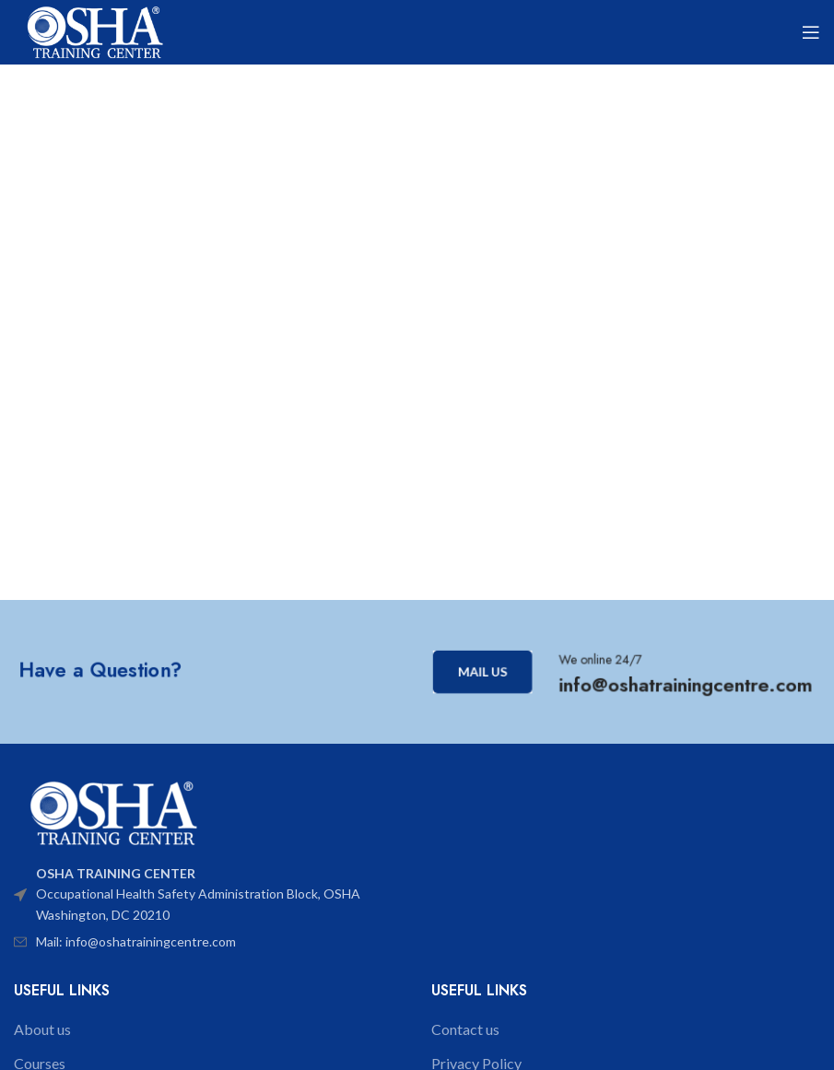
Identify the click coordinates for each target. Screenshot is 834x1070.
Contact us (465, 1029)
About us (42, 1029)
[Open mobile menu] (811, 32)
